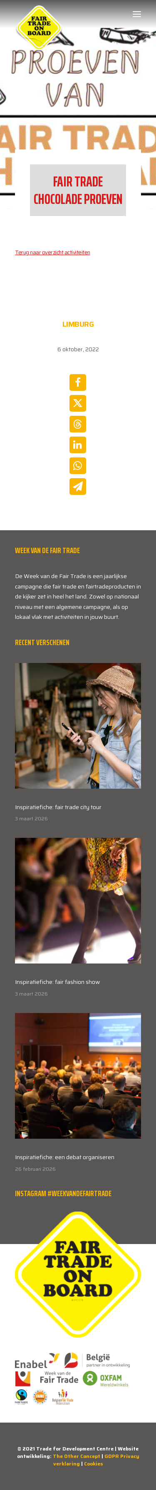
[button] (137, 14)
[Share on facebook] (77, 382)
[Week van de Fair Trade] (39, 14)
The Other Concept (76, 1456)
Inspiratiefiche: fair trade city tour (58, 807)
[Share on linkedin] (77, 445)
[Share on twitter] (77, 403)
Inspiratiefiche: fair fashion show (57, 981)
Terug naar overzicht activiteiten (52, 252)
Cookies (93, 1464)
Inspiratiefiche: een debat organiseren (64, 1157)
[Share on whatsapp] (77, 465)
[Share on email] (77, 486)
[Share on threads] (77, 424)
